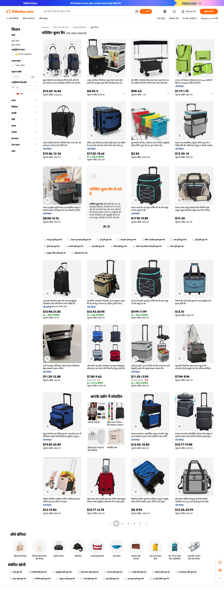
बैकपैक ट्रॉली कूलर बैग (161, 572)
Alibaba (45, 27)
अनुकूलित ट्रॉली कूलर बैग (62, 572)
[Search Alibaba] (87, 11)
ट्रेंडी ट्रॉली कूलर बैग (199, 240)
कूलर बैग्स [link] (94, 27)
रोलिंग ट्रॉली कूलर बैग (118, 246)
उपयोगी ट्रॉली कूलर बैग (74, 246)
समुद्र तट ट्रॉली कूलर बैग (65, 579)
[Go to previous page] (110, 523)
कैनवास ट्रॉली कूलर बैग (113, 572)
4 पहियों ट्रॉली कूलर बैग (137, 572)
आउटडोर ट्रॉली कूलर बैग (126, 240)
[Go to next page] (146, 523)
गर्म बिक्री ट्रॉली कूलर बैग (37, 572)
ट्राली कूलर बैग (16, 572)
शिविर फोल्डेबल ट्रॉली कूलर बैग (153, 240)
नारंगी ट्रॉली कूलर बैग (89, 579)
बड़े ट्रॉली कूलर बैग (104, 240)
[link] (220, 562)
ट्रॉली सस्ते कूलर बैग (52, 246)
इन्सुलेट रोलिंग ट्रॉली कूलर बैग (55, 253)
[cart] (174, 12)
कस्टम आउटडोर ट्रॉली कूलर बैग (79, 240)
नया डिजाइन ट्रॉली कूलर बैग (186, 572)
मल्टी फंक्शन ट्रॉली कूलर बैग (88, 572)
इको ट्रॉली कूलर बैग (97, 246)
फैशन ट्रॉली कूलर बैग (175, 246)
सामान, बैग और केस (60, 27)
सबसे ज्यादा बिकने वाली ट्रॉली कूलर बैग (147, 246)
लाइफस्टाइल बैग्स (79, 27)
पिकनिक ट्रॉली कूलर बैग (41, 579)
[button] (137, 11)
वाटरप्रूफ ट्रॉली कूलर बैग (53, 240)
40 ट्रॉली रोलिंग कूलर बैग (159, 579)
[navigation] (23, 275)
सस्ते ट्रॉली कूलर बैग (179, 240)
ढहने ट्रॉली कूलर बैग (111, 579)
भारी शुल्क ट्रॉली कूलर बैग (134, 579)
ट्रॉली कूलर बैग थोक (79, 253)
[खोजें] (146, 11)
